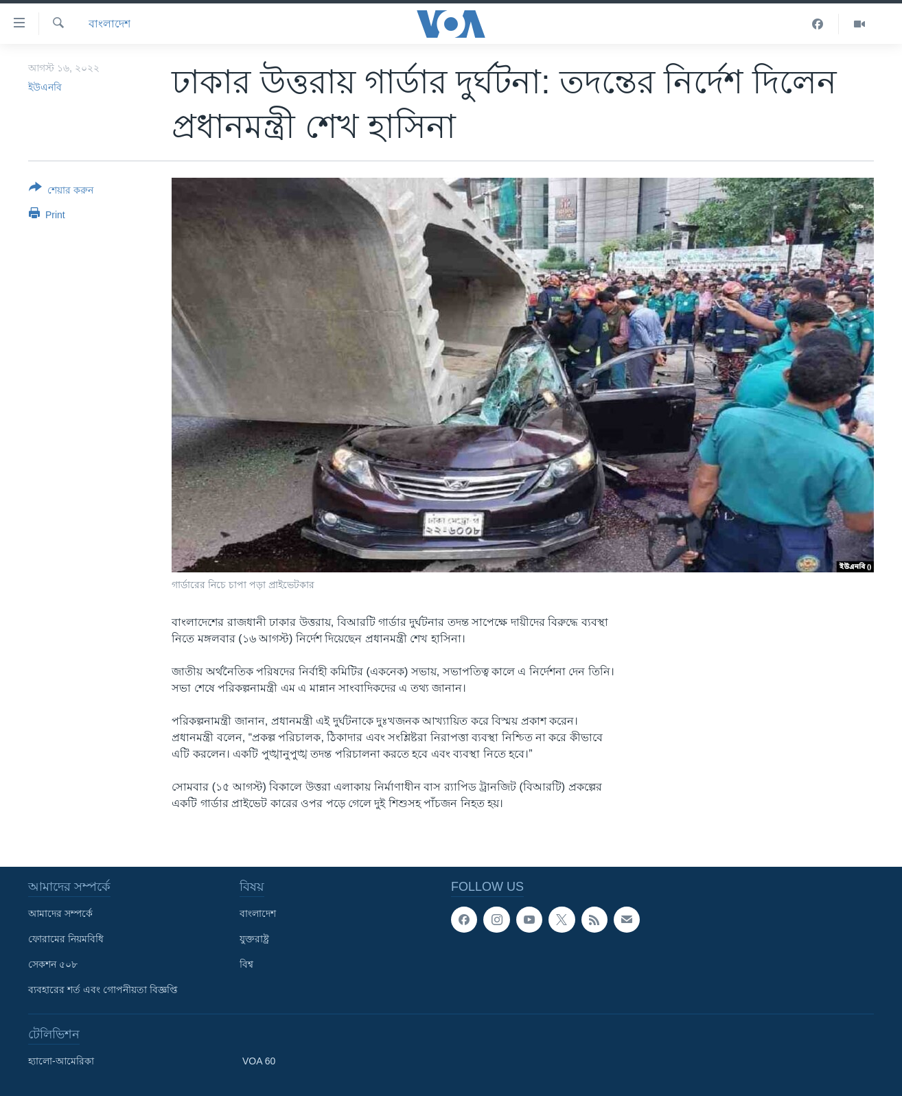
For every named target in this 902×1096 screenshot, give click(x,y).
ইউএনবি (45, 87)
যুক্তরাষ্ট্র (254, 938)
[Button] (61, 191)
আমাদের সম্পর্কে (60, 913)
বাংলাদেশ (109, 24)
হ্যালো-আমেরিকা (61, 1061)
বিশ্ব (246, 964)
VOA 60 (258, 1061)
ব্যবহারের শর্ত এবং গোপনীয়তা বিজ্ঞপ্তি (103, 989)
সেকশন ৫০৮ (53, 964)
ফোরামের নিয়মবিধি (66, 938)
